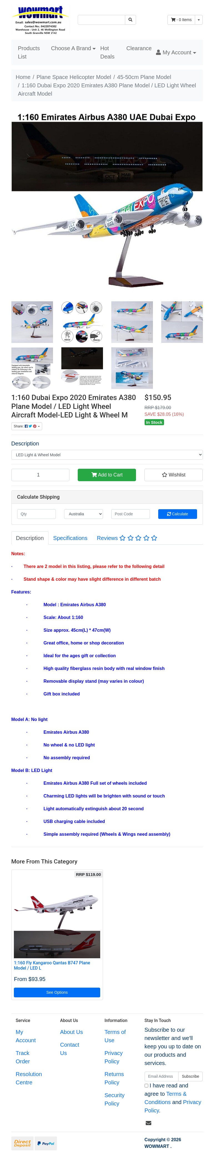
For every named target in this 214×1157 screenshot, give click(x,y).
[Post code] (130, 514)
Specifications (70, 538)
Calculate (177, 514)
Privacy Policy (113, 1057)
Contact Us (69, 1049)
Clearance (139, 48)
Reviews (127, 538)
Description (25, 443)
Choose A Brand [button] (71, 48)
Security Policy (114, 1099)
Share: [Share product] (25, 426)
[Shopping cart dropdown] (199, 20)
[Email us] (148, 1123)
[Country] (83, 514)
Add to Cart (106, 475)
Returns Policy (114, 1078)
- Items (181, 19)
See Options (57, 992)
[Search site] (130, 20)
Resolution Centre (29, 1078)
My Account (26, 1036)
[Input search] (101, 20)
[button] (176, 52)
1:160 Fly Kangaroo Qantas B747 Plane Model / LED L (52, 965)
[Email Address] (162, 1076)
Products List (29, 52)
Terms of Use (115, 1036)
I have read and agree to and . (173, 1097)
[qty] (36, 514)
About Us (71, 1032)
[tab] (30, 537)
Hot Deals (107, 52)
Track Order (23, 1057)
